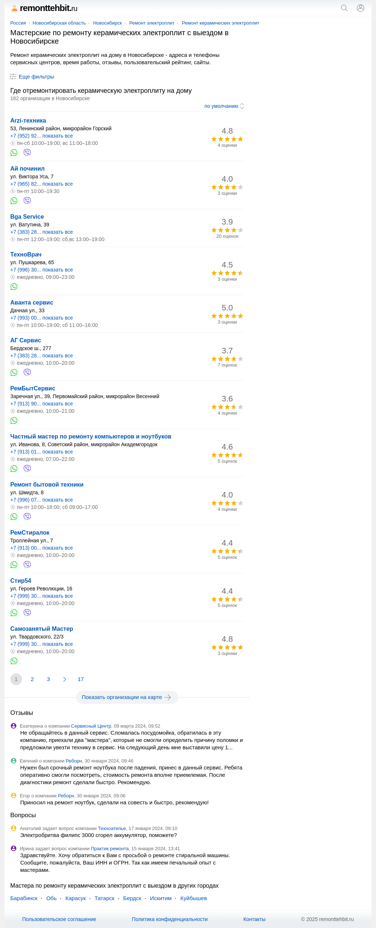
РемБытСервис (32, 388)
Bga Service (27, 217)
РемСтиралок (29, 532)
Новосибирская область (59, 23)
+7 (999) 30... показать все (41, 596)
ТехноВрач (25, 254)
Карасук (75, 898)
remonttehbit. (43, 8)
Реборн (74, 761)
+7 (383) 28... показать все (41, 232)
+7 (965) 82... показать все (41, 184)
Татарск (105, 898)
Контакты (254, 919)
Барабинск (23, 898)
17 (81, 679)
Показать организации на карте (127, 697)
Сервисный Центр (91, 726)
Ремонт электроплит (152, 23)
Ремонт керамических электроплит (220, 23)
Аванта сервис (31, 302)
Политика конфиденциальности (170, 919)
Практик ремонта (110, 848)
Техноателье (112, 828)
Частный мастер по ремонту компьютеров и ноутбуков (90, 436)
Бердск (132, 898)
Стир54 (20, 581)
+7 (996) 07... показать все (41, 500)
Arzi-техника (28, 120)
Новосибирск (107, 23)
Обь (51, 898)
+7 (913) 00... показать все (41, 548)
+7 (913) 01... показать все (41, 452)
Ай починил (27, 168)
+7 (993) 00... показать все (41, 318)
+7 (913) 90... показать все (41, 404)
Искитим (161, 898)
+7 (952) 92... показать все (41, 136)
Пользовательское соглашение (59, 919)
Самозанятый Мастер (41, 629)
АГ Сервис (25, 340)
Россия (18, 23)
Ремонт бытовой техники (47, 484)
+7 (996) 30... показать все (41, 270)
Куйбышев (193, 898)
